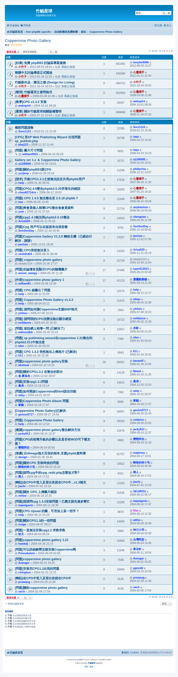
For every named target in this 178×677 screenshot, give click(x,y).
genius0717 (26, 414)
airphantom (140, 207)
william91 (24, 283)
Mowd (137, 371)
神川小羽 (138, 529)
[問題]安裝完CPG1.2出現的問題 (37, 568)
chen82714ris (27, 192)
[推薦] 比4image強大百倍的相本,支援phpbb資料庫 (50, 453)
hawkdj (23, 543)
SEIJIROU (139, 491)
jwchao (23, 244)
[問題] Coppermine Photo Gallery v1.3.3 (44, 300)
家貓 (21, 404)
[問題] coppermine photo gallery (38, 260)
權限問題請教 (24, 127)
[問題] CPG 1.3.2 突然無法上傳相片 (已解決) (46, 352)
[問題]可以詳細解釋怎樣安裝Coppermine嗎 (45, 549)
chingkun (24, 572)
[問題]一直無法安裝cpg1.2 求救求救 (40, 530)
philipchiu (139, 168)
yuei (21, 211)
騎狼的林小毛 (26, 466)
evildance (24, 322)
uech (21, 591)
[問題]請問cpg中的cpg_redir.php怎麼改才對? (47, 472)
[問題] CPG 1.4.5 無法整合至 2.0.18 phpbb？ (46, 198)
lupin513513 (141, 268)
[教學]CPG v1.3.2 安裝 (31, 102)
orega (22, 524)
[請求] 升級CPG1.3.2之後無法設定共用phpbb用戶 (50, 179)
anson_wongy (27, 273)
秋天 (21, 534)
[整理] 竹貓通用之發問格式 (33, 92)
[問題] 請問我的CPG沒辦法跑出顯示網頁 (43, 319)
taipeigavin (25, 505)
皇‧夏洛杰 (24, 375)
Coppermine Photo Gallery (28, 40)
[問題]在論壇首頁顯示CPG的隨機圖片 (41, 269)
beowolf (138, 360)
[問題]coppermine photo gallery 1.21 (41, 540)
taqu (136, 136)
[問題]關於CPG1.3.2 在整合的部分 (39, 372)
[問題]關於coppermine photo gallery (41, 588)
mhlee (22, 495)
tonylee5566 (141, 62)
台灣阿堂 (138, 539)
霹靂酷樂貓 (140, 279)
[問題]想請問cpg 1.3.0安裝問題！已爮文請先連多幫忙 (52, 501)
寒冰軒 (137, 549)
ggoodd (138, 568)
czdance (138, 419)
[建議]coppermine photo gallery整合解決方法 (47, 430)
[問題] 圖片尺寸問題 (29, 150)
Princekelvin (26, 553)
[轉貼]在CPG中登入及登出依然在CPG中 (43, 578)
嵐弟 (21, 385)
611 (20, 355)
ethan (136, 299)
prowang (24, 581)
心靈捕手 (138, 72)
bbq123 (23, 144)
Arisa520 (24, 221)
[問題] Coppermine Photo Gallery (39, 420)
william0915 (30, 154)
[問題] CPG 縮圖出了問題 (32, 290)
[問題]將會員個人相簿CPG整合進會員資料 (44, 208)
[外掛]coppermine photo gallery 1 (39, 280)
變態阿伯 (23, 447)
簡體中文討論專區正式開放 (33, 72)
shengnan (139, 216)
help (21, 182)
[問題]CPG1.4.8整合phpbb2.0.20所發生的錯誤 (47, 188)
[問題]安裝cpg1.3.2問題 (31, 381)
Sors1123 (24, 131)
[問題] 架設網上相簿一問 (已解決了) (39, 328)
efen (21, 345)
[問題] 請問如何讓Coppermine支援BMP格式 (46, 309)
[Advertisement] (89, 639)
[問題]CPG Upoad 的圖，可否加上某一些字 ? (47, 511)
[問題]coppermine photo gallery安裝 (41, 361)
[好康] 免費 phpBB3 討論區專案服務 (40, 63)
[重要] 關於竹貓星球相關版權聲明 (38, 111)
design (22, 457)
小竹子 (22, 66)
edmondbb (25, 332)
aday (21, 395)
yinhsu (22, 313)
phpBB (79, 660)
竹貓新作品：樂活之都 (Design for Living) (45, 82)
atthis (136, 520)
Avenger (23, 562)
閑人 (21, 476)
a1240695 (24, 163)
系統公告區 (68, 66)
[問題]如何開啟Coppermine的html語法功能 (45, 391)
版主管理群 (16, 45)
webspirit (24, 105)
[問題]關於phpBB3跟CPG (33, 169)
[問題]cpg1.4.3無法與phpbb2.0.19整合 (42, 217)
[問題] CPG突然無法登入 (32, 250)
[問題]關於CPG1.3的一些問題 (35, 520)
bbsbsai (23, 365)
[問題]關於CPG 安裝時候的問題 (37, 463)
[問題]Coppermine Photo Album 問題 (42, 401)
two (20, 201)
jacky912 (24, 433)
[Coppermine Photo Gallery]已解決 (40, 410)
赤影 (136, 328)
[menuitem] (25, 25)
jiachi (22, 486)
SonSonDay (26, 230)
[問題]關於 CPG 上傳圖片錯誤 (36, 492)
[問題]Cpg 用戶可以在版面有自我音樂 (41, 227)
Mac (135, 510)
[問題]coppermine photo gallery (38, 559)
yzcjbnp (23, 173)
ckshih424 (25, 253)
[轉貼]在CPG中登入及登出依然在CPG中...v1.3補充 (50, 482)
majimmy (139, 452)
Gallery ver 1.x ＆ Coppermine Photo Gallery (48, 160)
